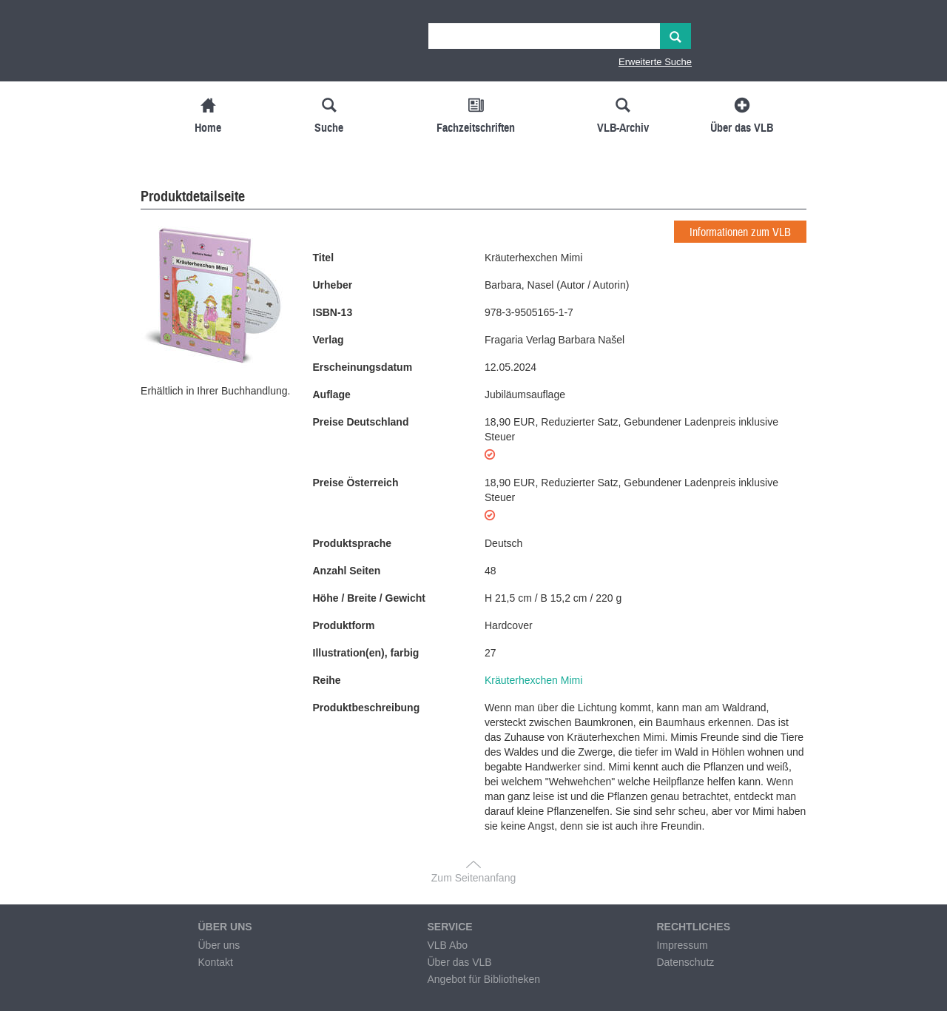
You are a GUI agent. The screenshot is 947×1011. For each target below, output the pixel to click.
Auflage (332, 394)
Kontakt (215, 962)
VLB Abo (447, 945)
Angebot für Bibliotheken (483, 979)
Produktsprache (352, 543)
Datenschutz (685, 962)
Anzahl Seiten (347, 571)
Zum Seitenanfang (473, 878)
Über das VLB (459, 962)
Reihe (327, 680)
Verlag (328, 340)
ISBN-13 (333, 312)
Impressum (681, 945)
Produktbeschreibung (366, 707)
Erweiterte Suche (655, 61)
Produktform (344, 625)
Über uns (219, 945)
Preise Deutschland (361, 422)
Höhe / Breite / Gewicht (369, 598)
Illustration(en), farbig (366, 653)
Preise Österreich (356, 482)
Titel (323, 257)
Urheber (333, 285)
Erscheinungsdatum (363, 367)
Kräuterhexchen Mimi (533, 680)
